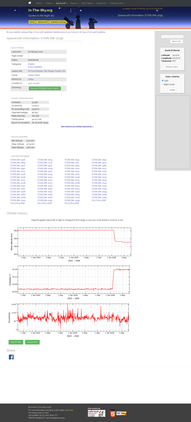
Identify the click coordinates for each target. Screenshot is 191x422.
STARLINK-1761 (72, 163)
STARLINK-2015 (72, 171)
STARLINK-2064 (72, 194)
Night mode (168, 84)
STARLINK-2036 (17, 183)
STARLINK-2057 (45, 192)
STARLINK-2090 (18, 200)
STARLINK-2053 (72, 189)
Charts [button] (49, 3)
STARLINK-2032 (45, 180)
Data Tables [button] (87, 3)
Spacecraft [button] (61, 3)
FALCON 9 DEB (99, 200)
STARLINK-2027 (45, 177)
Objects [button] (74, 3)
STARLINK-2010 (72, 168)
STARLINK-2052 (45, 189)
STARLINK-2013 (17, 171)
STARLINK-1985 (99, 165)
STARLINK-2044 (99, 186)
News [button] (39, 3)
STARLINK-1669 (17, 163)
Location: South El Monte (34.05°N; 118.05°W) (142, 8)
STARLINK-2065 (99, 194)
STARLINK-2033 (72, 180)
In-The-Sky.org (40, 10)
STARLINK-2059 (99, 192)
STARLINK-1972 (99, 163)
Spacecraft (43, 22)
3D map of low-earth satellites (92, 32)
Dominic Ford (36, 407)
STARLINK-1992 (17, 168)
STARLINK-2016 (99, 171)
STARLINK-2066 (18, 197)
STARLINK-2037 (45, 183)
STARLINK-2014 (45, 171)
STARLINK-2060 (18, 194)
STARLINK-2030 (99, 177)
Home (32, 22)
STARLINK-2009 (45, 168)
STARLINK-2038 (72, 183)
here (47, 413)
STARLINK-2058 (72, 192)
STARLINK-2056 (17, 192)
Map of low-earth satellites (40, 32)
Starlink (31, 64)
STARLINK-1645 (72, 160)
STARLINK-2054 (99, 189)
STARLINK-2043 (72, 186)
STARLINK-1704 (45, 163)
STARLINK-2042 (45, 186)
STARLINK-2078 (72, 197)
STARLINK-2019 (45, 174)
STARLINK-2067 (45, 197)
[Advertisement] (172, 132)
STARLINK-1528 (17, 160)
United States (34, 75)
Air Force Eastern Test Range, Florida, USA (46, 71)
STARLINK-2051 (17, 189)
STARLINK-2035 (99, 180)
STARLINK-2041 (17, 186)
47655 (31, 79)
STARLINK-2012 (99, 168)
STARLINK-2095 (72, 200)
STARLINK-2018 (17, 174)
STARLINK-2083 (99, 197)
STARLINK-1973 (17, 165)
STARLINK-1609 (45, 160)
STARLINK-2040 (99, 183)
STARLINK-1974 (45, 165)
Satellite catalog (58, 22)
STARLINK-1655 (99, 160)
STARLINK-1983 (72, 165)
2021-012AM (33, 83)
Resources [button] (102, 3)
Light (165, 80)
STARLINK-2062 (45, 194)
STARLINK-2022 (99, 174)
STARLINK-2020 (72, 174)
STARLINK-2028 (72, 177)
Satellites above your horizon (66, 32)
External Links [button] (116, 3)
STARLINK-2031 (17, 180)
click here (69, 410)
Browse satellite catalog (17, 32)
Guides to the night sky (41, 15)
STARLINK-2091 (45, 200)
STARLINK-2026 (17, 177)
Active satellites (35, 67)
